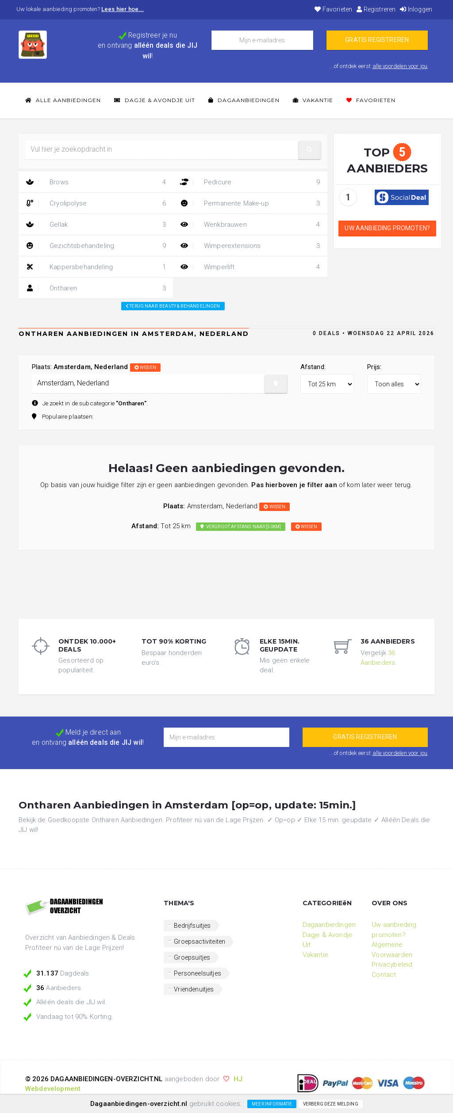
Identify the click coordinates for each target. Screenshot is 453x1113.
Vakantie (313, 100)
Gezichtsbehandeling (96, 245)
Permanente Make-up (250, 203)
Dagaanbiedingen (244, 100)
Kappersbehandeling (96, 267)
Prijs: (374, 367)
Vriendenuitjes (194, 989)
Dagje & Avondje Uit (154, 100)
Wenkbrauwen (250, 224)
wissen (145, 367)
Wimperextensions (250, 245)
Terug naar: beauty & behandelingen (173, 306)
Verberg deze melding (330, 1104)
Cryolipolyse (96, 203)
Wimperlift (250, 267)
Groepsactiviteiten (199, 941)
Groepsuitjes (192, 957)
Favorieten (333, 9)
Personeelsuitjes (197, 973)
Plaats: (96, 367)
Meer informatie (272, 1104)
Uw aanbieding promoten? (387, 228)
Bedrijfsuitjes (192, 925)
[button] (310, 150)
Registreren (376, 9)
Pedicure (250, 182)
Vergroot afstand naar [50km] (240, 526)
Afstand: (313, 367)
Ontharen (96, 288)
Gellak (96, 224)
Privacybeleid (392, 964)
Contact (384, 975)
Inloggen (416, 9)
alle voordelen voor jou (400, 66)
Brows (96, 182)
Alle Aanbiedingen (63, 100)
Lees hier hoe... (122, 9)
